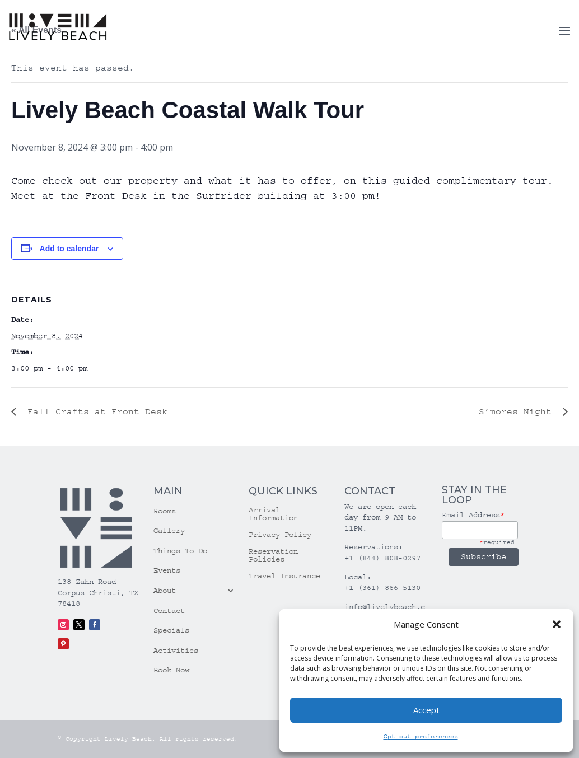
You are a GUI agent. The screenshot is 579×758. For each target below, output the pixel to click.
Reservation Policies (273, 556)
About (164, 590)
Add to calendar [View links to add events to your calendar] (69, 248)
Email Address (473, 515)
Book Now (171, 670)
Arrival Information (273, 514)
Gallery (169, 530)
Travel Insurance (284, 576)
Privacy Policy (280, 535)
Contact (169, 610)
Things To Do (180, 550)
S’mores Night (518, 411)
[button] (556, 624)
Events (166, 570)
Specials (171, 630)
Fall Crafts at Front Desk (94, 411)
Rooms (164, 511)
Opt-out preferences (421, 736)
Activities (175, 650)
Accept (426, 709)
